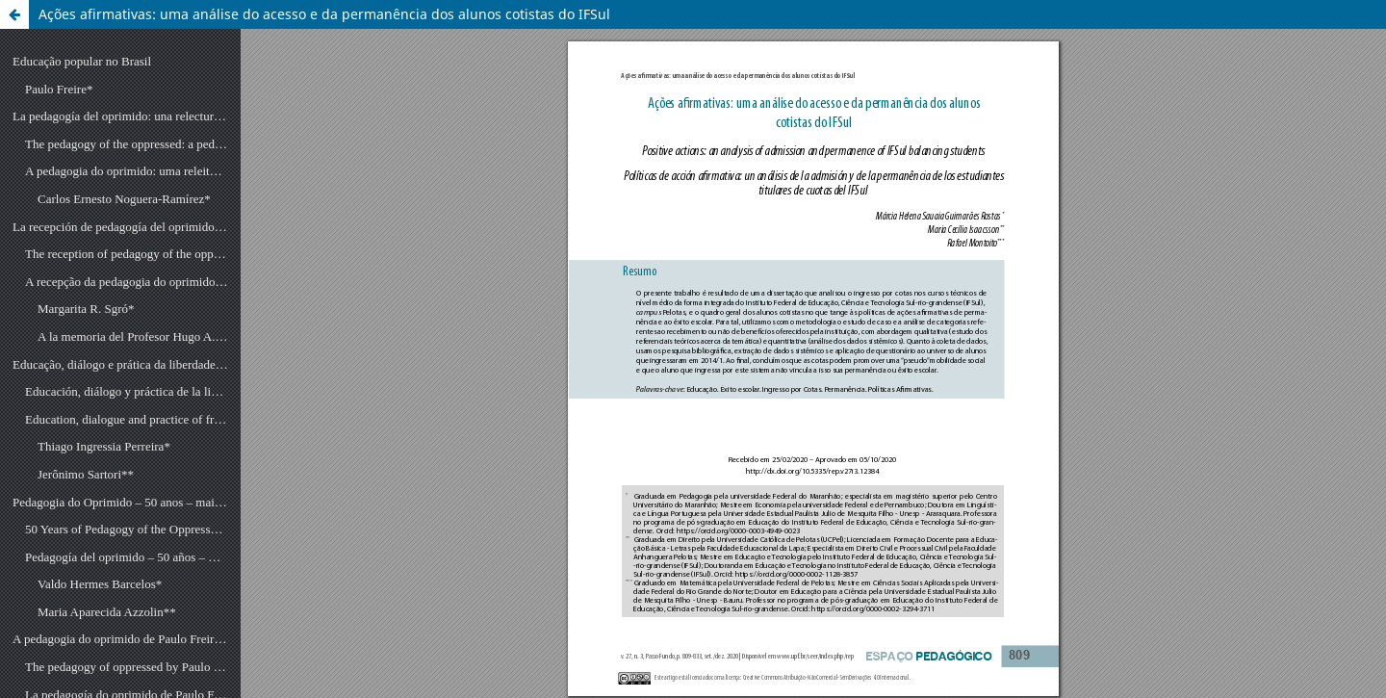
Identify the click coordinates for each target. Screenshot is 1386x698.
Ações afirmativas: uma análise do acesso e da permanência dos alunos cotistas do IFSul (324, 14)
